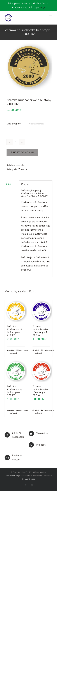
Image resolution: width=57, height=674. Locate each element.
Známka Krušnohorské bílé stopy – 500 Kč (40, 391)
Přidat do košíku (22, 152)
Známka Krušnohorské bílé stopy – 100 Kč (14, 391)
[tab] (11, 184)
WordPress (30, 479)
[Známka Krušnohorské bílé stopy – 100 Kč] (16, 371)
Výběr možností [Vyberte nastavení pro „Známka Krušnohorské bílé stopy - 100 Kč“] (12, 411)
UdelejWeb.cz (11, 475)
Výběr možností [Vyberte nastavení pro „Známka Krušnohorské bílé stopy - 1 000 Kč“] (38, 351)
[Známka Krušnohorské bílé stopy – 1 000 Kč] (41, 311)
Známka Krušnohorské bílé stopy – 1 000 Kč (40, 331)
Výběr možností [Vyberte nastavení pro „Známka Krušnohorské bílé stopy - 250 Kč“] (12, 351)
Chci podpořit (14, 123)
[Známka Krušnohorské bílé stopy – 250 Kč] (16, 311)
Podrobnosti (21, 350)
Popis (8, 184)
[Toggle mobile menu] (50, 16)
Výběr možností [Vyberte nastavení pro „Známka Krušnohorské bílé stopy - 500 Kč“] (38, 411)
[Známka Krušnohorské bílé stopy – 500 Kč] (41, 371)
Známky (22, 169)
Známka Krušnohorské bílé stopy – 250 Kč (14, 331)
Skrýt (42, 7)
